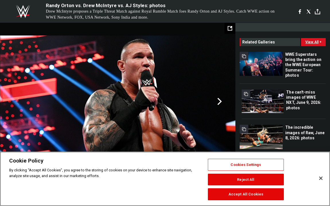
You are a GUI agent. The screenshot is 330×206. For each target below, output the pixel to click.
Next (219, 101)
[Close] (321, 178)
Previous (16, 101)
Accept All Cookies (246, 194)
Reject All (245, 179)
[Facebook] (299, 11)
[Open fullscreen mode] (229, 28)
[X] (308, 11)
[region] (165, 179)
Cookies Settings (246, 165)
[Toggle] (317, 11)
